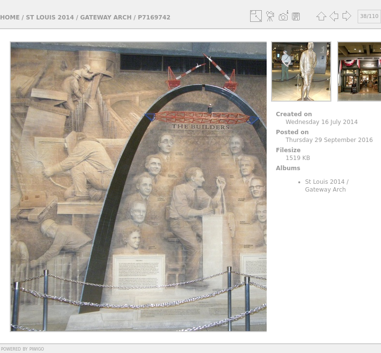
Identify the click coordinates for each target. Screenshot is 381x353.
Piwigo (36, 348)
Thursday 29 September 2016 (329, 140)
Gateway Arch (106, 17)
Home (9, 17)
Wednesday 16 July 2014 (322, 122)
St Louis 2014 (50, 17)
